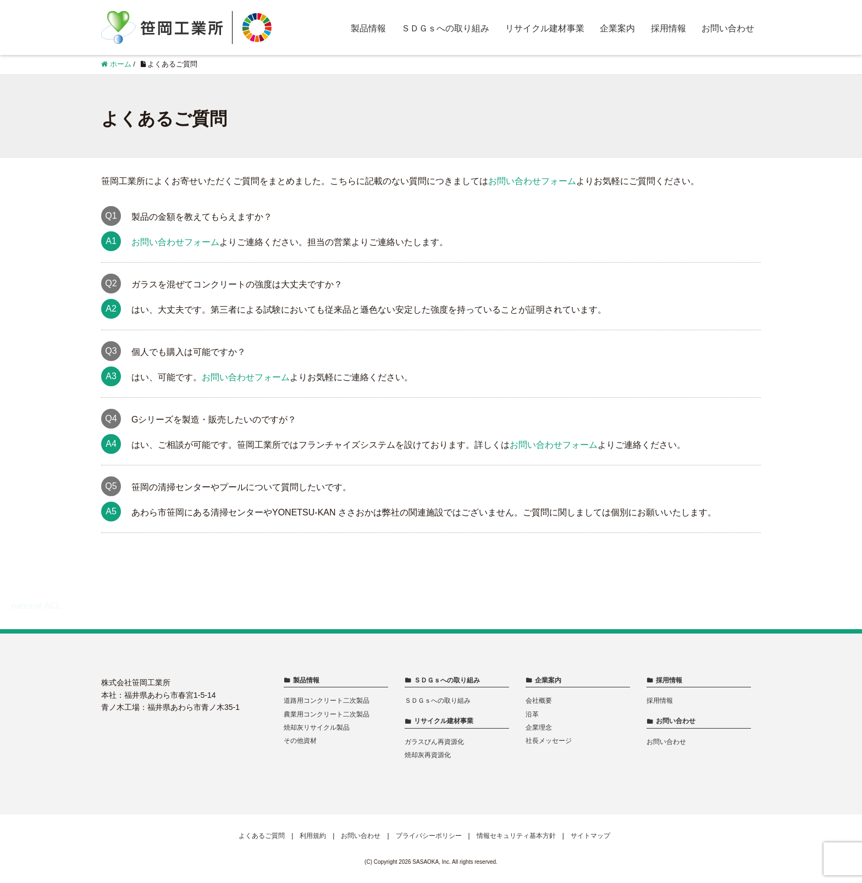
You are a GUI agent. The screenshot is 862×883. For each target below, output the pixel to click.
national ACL (36, 605)
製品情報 (368, 28)
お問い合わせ (727, 28)
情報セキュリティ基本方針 (516, 836)
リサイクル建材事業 (544, 28)
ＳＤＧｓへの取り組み (445, 28)
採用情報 (668, 28)
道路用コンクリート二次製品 (326, 700)
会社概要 (539, 700)
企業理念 (539, 727)
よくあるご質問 (262, 836)
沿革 (532, 714)
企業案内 (617, 28)
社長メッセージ (549, 741)
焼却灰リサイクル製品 (317, 727)
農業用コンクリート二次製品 (326, 714)
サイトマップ (590, 836)
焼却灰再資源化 (428, 755)
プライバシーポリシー (429, 836)
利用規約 (313, 836)
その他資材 (300, 741)
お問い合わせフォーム (532, 181)
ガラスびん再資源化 (434, 742)
